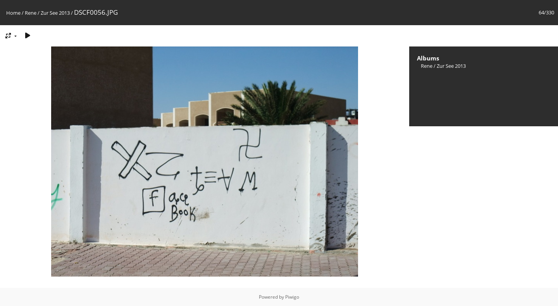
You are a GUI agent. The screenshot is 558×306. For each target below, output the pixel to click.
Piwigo (292, 297)
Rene (30, 12)
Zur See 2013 (55, 12)
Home (13, 12)
